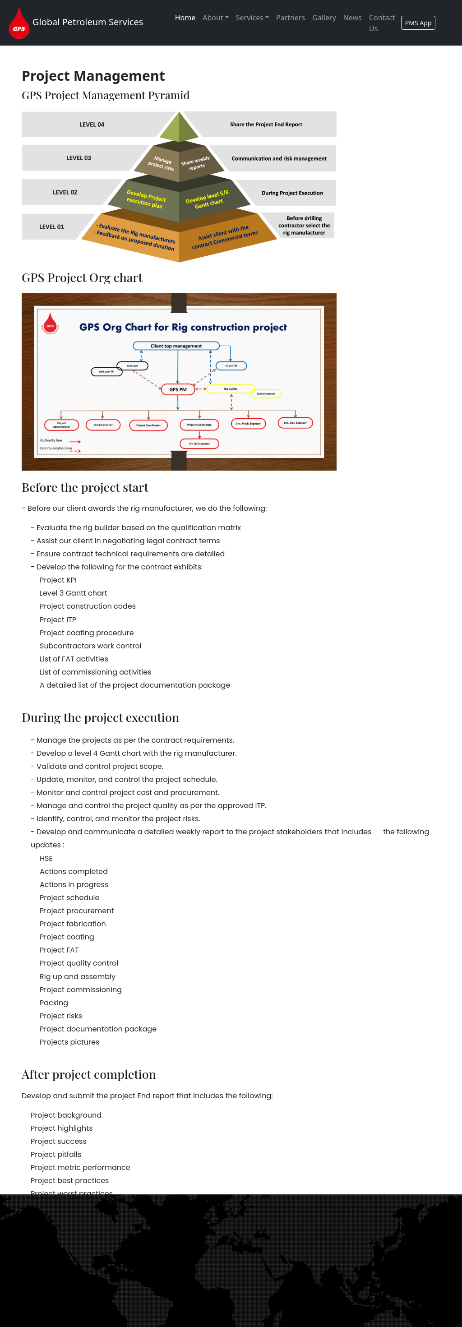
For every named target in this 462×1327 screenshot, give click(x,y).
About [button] (213, 18)
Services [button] (249, 18)
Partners (290, 18)
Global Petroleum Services (74, 23)
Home (187, 17)
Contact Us (382, 23)
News (352, 18)
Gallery (324, 18)
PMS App (418, 22)
